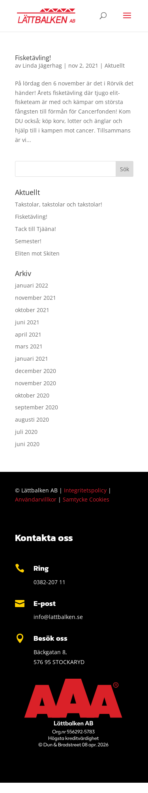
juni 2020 (27, 444)
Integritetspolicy (85, 490)
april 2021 (28, 334)
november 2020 (35, 383)
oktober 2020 (32, 395)
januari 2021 (31, 358)
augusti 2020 (32, 419)
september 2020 (36, 407)
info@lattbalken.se (58, 617)
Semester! (28, 241)
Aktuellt (115, 65)
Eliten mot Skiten (37, 253)
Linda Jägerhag (42, 65)
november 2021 (35, 297)
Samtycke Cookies (86, 499)
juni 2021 (27, 322)
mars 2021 (29, 346)
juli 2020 (26, 431)
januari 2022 (31, 285)
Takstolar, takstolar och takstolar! (58, 204)
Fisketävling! (33, 57)
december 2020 (35, 371)
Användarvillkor (35, 499)
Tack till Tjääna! (35, 229)
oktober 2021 (32, 310)
